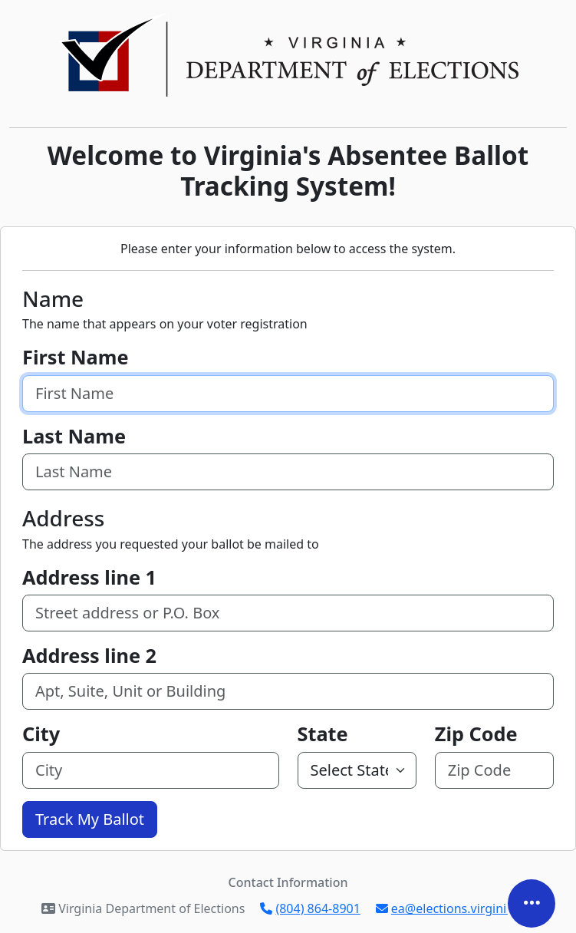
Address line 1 (89, 576)
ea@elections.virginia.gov (457, 908)
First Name (75, 356)
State (323, 733)
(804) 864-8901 (310, 908)
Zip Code (476, 733)
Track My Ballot (89, 819)
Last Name (74, 435)
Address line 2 (89, 655)
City (41, 733)
